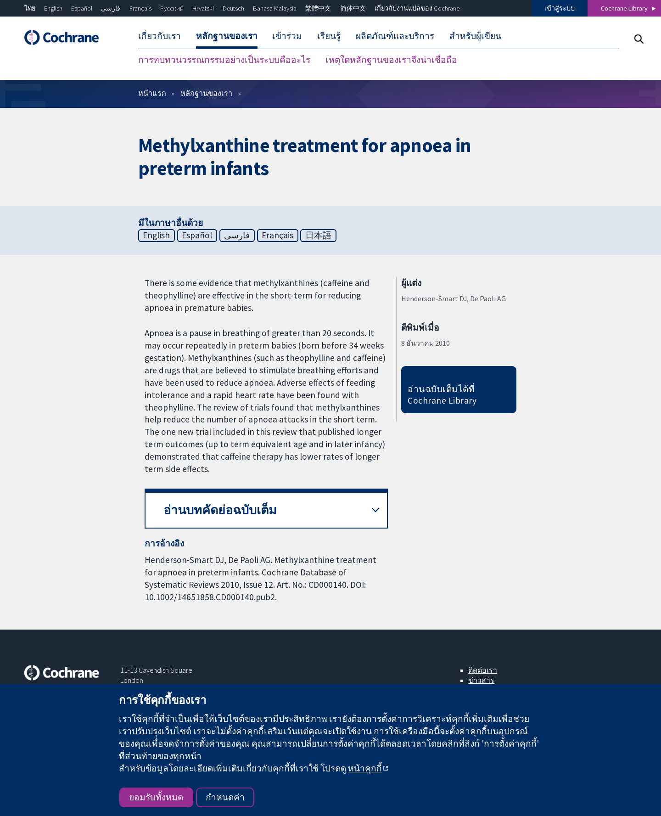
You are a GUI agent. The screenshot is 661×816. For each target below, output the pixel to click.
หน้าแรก (152, 93)
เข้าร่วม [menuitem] (287, 35)
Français (140, 8)
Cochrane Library (624, 8)
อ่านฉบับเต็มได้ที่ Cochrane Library (442, 394)
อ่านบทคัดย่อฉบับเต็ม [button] (220, 510)
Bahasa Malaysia (275, 8)
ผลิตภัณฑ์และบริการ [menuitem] (395, 35)
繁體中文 (318, 8)
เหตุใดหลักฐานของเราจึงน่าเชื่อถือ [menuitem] (391, 59)
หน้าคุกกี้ (365, 768)
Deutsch (233, 8)
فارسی (110, 8)
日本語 (318, 235)
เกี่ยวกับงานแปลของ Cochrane (417, 8)
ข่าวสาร (481, 680)
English (53, 8)
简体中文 (353, 8)
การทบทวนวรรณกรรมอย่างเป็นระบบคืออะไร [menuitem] (224, 59)
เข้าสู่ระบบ (559, 8)
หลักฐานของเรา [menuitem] (227, 35)
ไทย (29, 8)
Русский (172, 8)
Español (81, 8)
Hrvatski (203, 8)
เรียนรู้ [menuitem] (329, 35)
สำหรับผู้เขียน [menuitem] (475, 35)
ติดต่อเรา (482, 670)
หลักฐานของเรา (206, 93)
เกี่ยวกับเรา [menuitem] (159, 35)
